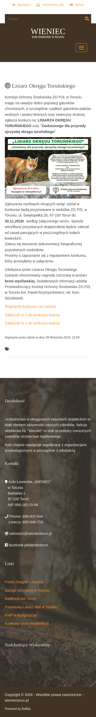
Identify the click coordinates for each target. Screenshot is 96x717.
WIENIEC (48, 31)
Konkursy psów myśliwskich (27, 623)
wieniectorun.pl (17, 700)
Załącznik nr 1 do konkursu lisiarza (32, 315)
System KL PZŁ (50, 4)
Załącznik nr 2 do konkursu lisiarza (32, 323)
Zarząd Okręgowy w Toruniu (27, 590)
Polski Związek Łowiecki (24, 582)
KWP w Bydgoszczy (21, 615)
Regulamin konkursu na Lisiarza (30, 306)
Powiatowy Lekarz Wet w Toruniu (31, 607)
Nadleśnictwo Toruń (20, 599)
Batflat (26, 709)
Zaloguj (21, 4)
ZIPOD (76, 4)
